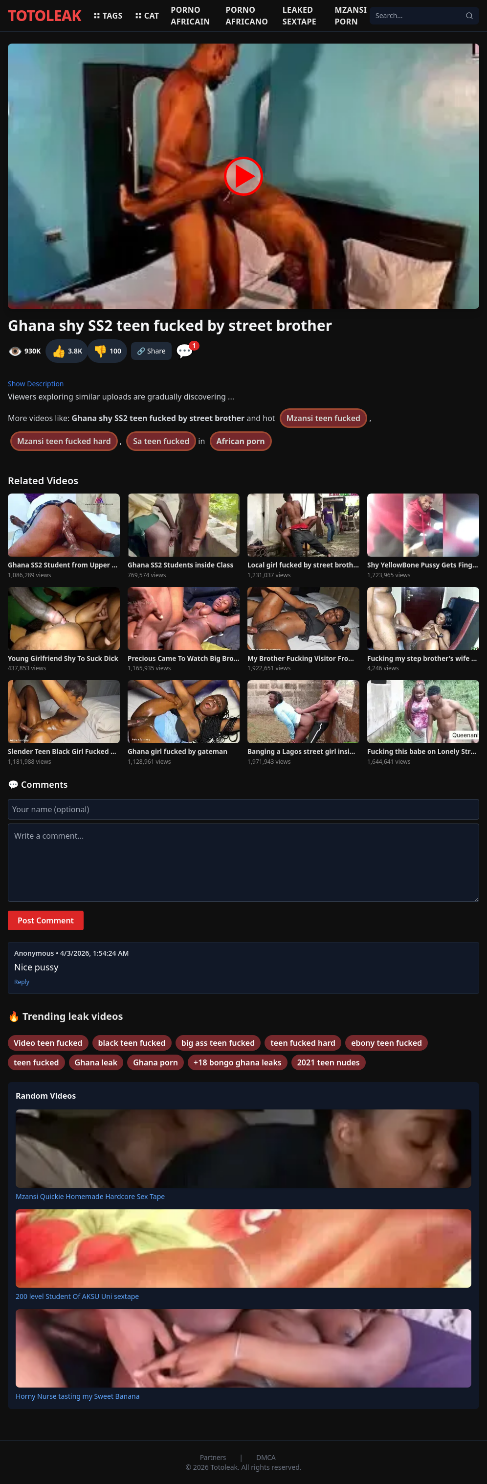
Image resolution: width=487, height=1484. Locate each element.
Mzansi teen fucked (323, 418)
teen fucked (36, 1062)
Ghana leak (96, 1062)
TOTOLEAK (44, 15)
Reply (21, 982)
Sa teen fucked (161, 441)
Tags (108, 15)
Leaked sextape (299, 15)
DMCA (265, 1457)
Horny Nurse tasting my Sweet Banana (78, 1396)
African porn (241, 441)
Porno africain (190, 15)
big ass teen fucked (218, 1042)
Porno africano (247, 15)
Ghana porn (155, 1062)
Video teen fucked (48, 1042)
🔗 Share (151, 350)
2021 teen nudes (328, 1062)
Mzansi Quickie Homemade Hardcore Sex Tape (90, 1196)
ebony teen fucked (386, 1042)
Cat (146, 15)
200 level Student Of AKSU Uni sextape (77, 1296)
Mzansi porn (350, 15)
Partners (214, 1457)
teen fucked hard (302, 1042)
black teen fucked (132, 1042)
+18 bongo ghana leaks (238, 1062)
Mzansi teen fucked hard (64, 441)
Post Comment (46, 920)
